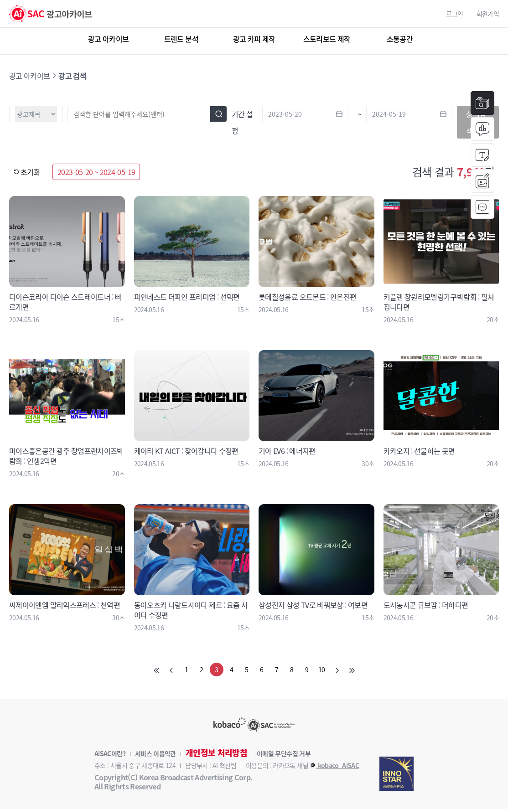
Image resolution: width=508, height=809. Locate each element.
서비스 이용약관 (155, 753)
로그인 (454, 13)
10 (321, 669)
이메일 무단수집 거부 (284, 753)
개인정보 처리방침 (216, 753)
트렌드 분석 (181, 38)
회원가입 (488, 13)
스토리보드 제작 (327, 38)
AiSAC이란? (109, 753)
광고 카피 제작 (254, 38)
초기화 (27, 171)
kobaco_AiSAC (334, 765)
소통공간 (400, 38)
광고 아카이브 (108, 38)
